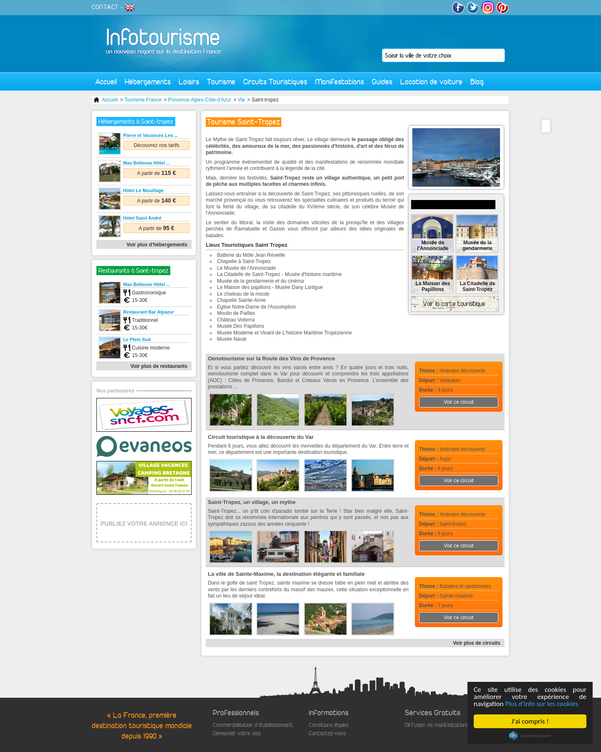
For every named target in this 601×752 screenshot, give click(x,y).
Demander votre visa (236, 733)
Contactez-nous (327, 733)
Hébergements (148, 81)
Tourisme (221, 81)
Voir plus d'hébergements (156, 245)
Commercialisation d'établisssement (253, 725)
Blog (477, 81)
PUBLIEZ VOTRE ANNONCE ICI (144, 523)
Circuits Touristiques (275, 81)
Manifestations (339, 81)
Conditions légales (328, 725)
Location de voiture (431, 81)
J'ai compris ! (530, 721)
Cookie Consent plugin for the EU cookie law (530, 735)
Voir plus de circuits (476, 643)
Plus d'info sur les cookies (541, 703)
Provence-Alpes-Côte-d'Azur (200, 100)
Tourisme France (143, 100)
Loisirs (189, 81)
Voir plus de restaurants (159, 366)
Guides (382, 81)
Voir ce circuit (458, 402)
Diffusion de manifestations (437, 725)
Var (241, 100)
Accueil (106, 81)
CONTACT (105, 7)
